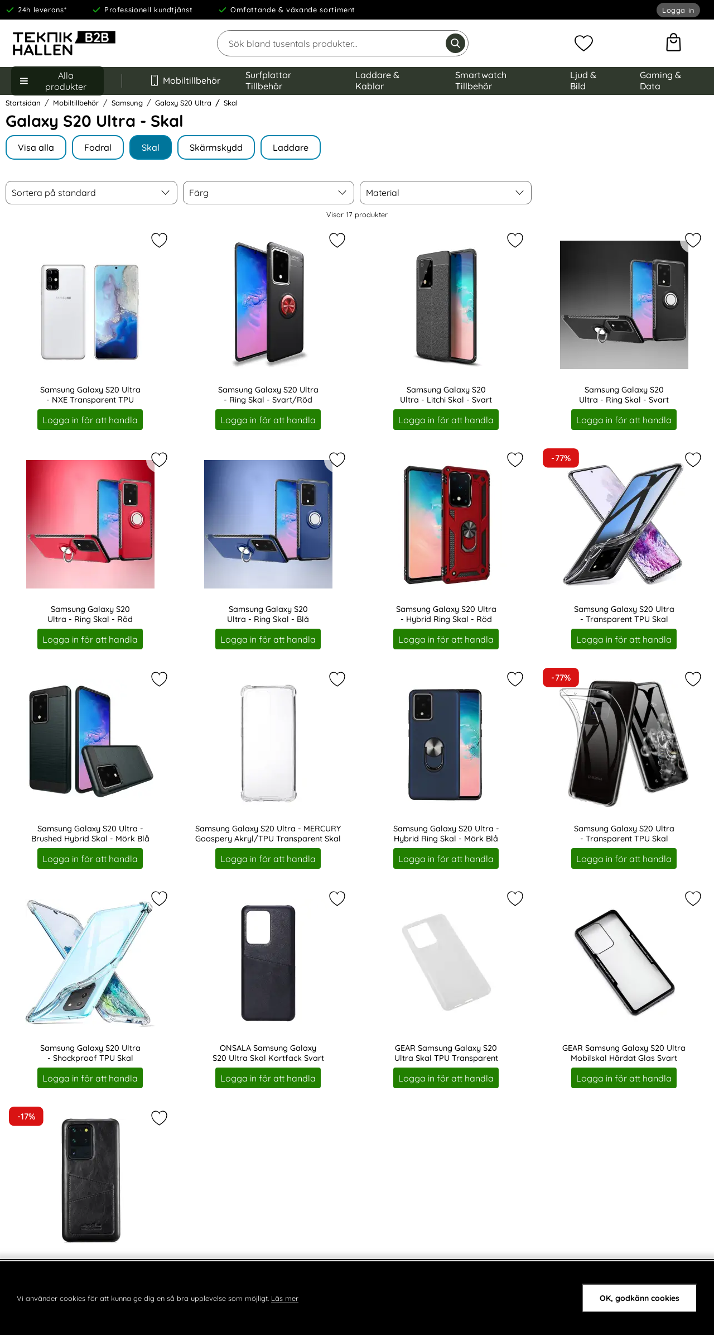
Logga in (678, 10)
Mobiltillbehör (184, 80)
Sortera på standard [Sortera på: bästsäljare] (54, 192)
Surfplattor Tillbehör (268, 80)
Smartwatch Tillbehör (480, 80)
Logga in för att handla (90, 419)
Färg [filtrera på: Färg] (199, 192)
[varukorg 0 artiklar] (673, 44)
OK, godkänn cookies (639, 1298)
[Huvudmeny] (57, 80)
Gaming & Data (660, 80)
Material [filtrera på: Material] (382, 192)
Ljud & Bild (583, 80)
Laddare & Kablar (377, 80)
